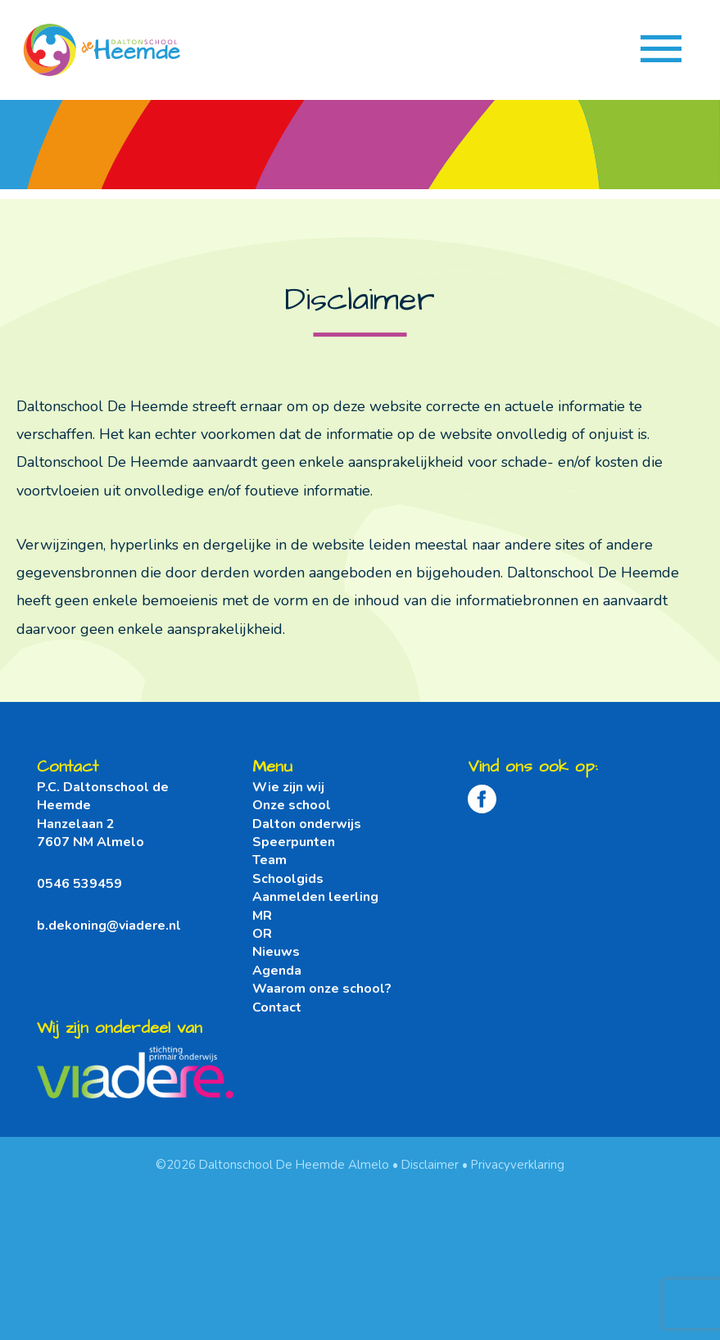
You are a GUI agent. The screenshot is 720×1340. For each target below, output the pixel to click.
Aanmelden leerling (315, 897)
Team (269, 860)
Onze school (291, 805)
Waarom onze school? (322, 989)
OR (262, 934)
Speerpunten (293, 842)
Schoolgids (288, 879)
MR (262, 916)
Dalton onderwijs (306, 824)
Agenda (276, 971)
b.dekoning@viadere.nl (109, 926)
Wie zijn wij (288, 787)
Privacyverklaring (517, 1165)
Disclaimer (430, 1165)
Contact (276, 1007)
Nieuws (276, 952)
